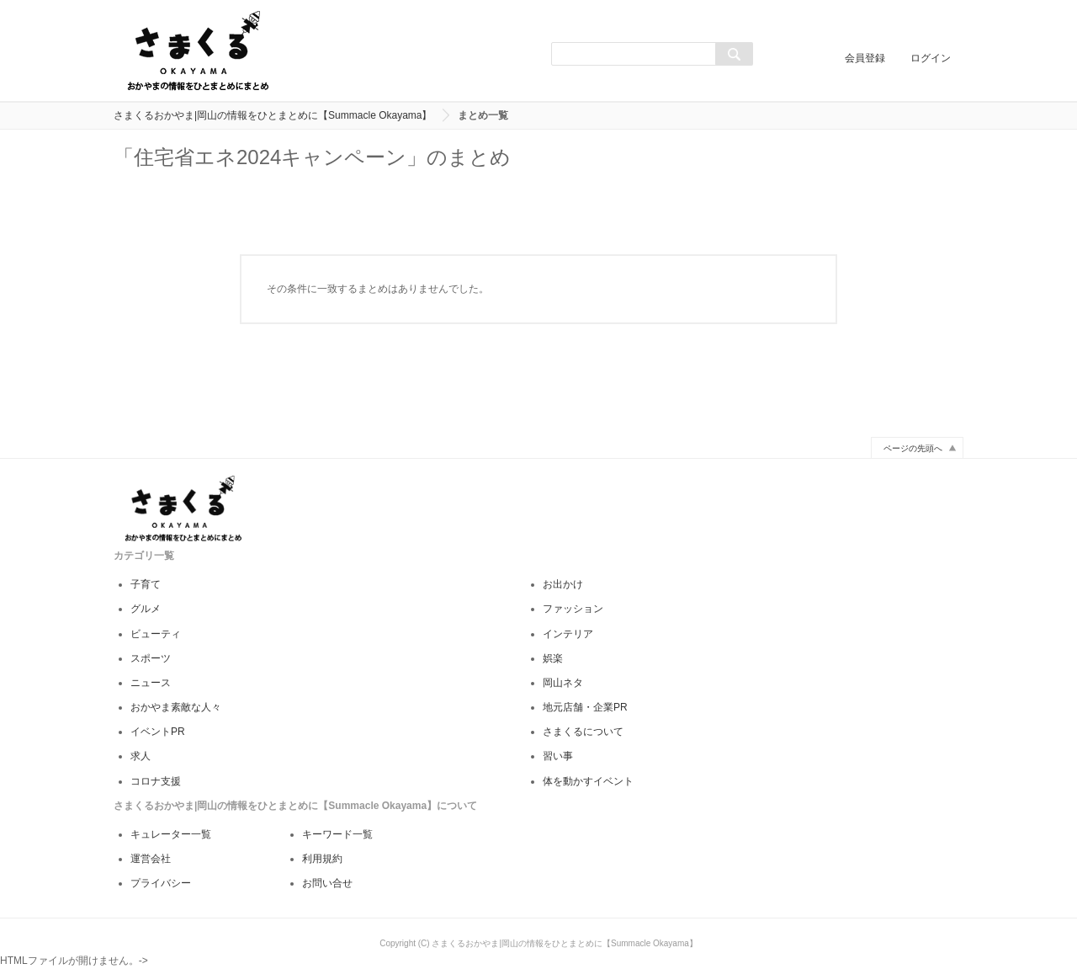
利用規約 (322, 859)
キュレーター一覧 (170, 834)
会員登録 (865, 58)
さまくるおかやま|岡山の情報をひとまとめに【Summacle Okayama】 (273, 115)
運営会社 (150, 859)
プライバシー (160, 883)
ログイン (930, 58)
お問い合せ (327, 883)
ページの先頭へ (912, 448)
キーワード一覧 (337, 834)
